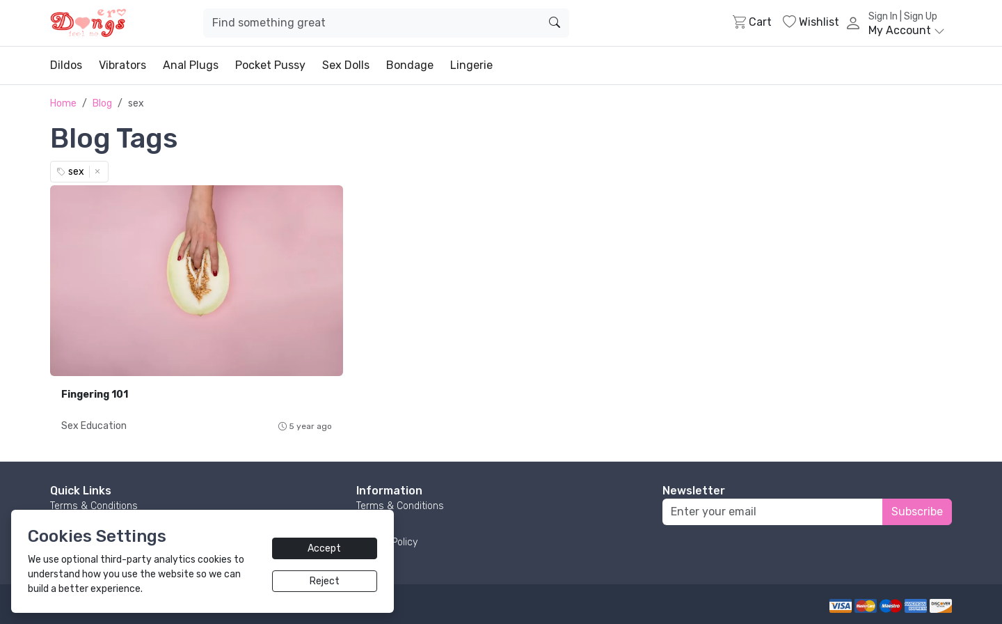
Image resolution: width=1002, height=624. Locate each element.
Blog (102, 103)
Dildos (66, 65)
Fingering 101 (94, 394)
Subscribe (917, 511)
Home (63, 103)
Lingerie (471, 65)
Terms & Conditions (94, 506)
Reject (325, 581)
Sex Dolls (345, 65)
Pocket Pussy (270, 65)
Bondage (410, 65)
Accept (324, 548)
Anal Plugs (190, 65)
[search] (554, 23)
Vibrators (122, 65)
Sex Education (94, 426)
